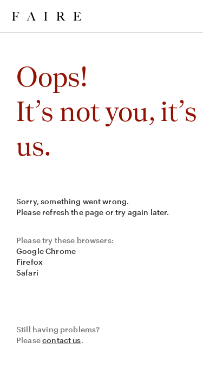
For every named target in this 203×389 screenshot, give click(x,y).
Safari (27, 272)
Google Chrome (46, 251)
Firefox (29, 261)
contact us (61, 340)
